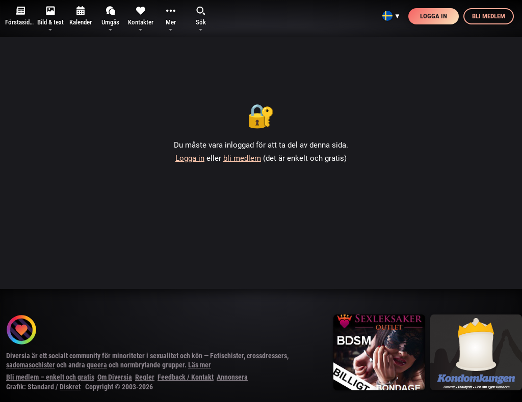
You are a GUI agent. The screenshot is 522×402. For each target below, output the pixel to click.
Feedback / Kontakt (186, 377)
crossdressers (267, 356)
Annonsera (232, 377)
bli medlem (242, 158)
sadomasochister (30, 365)
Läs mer (199, 365)
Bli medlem (488, 16)
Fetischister (227, 356)
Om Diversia (114, 377)
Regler (144, 377)
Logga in (433, 16)
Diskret (70, 387)
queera (97, 365)
